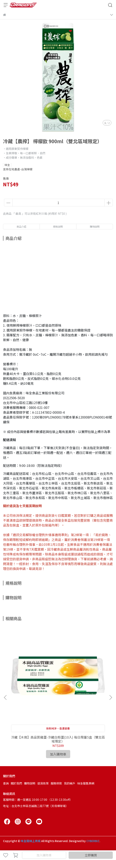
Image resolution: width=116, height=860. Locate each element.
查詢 (6, 783)
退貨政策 (43, 783)
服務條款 (56, 783)
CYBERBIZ (92, 841)
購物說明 (29, 783)
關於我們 (16, 783)
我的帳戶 (69, 783)
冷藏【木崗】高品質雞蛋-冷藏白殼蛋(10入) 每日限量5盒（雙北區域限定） (58, 739)
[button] (110, 697)
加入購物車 (44, 855)
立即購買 (91, 855)
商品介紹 (21, 226)
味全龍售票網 (85, 783)
